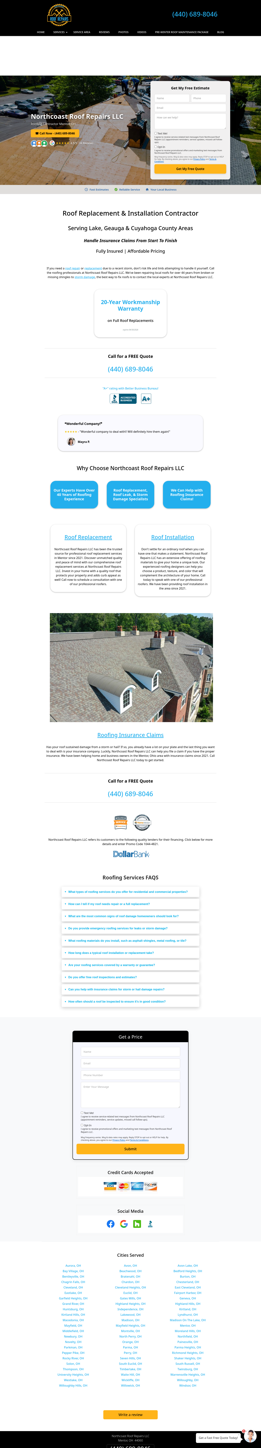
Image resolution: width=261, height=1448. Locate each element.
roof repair (72, 229)
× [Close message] (239, 1434)
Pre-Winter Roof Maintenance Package (182, 32)
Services (60, 33)
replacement (93, 229)
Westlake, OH (73, 1340)
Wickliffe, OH (130, 1340)
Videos (141, 32)
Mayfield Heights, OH (130, 1286)
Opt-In (161, 107)
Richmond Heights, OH (188, 1313)
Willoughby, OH (187, 1340)
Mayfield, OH (73, 1286)
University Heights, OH (73, 1335)
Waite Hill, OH (130, 1335)
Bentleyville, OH (73, 1237)
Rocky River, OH (73, 1319)
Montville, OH (130, 1291)
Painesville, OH (187, 1302)
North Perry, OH (130, 1297)
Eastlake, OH (73, 1253)
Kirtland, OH (187, 1270)
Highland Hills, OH (187, 1264)
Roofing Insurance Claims (130, 695)
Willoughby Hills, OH (73, 1346)
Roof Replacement (88, 497)
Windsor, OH (187, 1346)
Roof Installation (172, 497)
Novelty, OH (73, 1302)
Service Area (81, 32)
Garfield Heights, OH (73, 1259)
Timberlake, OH (130, 1330)
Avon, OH (130, 1226)
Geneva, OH (188, 1259)
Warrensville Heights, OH (187, 1335)
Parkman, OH (73, 1308)
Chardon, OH (131, 1242)
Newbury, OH (73, 1297)
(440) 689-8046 (195, 14)
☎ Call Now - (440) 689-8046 (55, 94)
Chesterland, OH (187, 1242)
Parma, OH (130, 1308)
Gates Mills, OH (130, 1259)
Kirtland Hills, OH (73, 1275)
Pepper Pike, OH (73, 1313)
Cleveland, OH (73, 1248)
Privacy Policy (199, 119)
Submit (130, 1109)
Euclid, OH (130, 1253)
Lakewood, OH (131, 1275)
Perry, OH (130, 1313)
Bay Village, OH (73, 1231)
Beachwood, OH (130, 1231)
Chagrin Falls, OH (73, 1242)
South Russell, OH (187, 1324)
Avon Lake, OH (188, 1226)
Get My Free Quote (190, 129)
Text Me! (162, 94)
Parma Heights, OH (188, 1308)
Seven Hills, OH (130, 1319)
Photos (123, 32)
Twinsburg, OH (187, 1330)
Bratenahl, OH (130, 1237)
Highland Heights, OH (130, 1264)
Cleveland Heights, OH (130, 1248)
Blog (220, 32)
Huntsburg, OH (73, 1270)
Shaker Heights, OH (187, 1319)
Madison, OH (131, 1281)
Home (41, 32)
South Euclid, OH (130, 1324)
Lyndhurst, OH (188, 1275)
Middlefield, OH (73, 1291)
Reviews (104, 32)
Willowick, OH (130, 1346)
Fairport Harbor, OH (187, 1253)
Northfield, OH (188, 1297)
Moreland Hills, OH (188, 1291)
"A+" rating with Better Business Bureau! (130, 349)
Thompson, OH (73, 1330)
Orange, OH (130, 1302)
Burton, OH (188, 1237)
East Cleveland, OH (188, 1248)
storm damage (85, 237)
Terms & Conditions (139, 1100)
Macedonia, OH (73, 1281)
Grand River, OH (73, 1264)
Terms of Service (158, 1440)
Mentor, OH (188, 1286)
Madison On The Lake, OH (188, 1281)
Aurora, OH (73, 1226)
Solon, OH (73, 1324)
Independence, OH (130, 1270)
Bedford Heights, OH (187, 1231)
